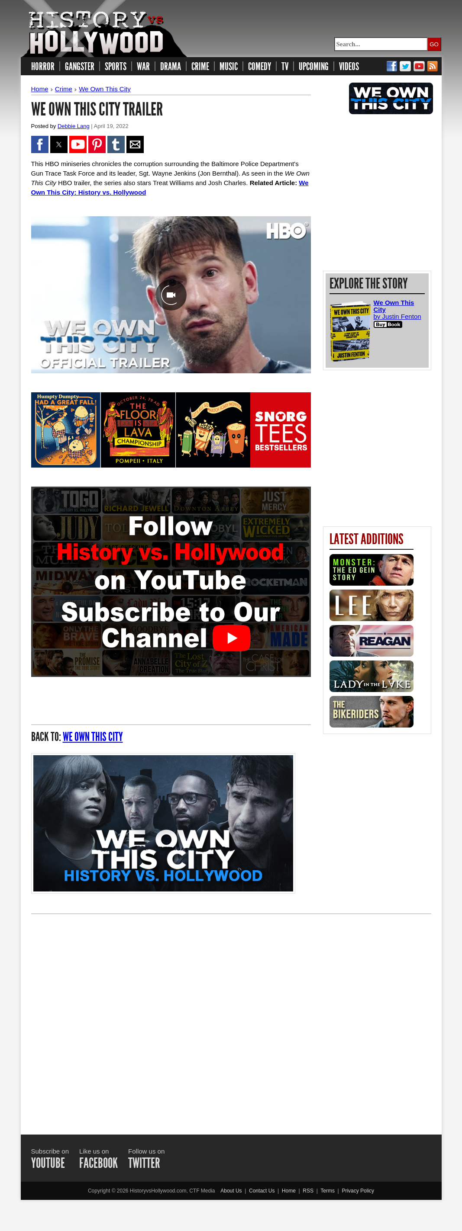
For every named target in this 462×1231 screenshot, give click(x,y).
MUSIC (229, 67)
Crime (63, 89)
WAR (143, 67)
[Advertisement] (231, 1016)
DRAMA (170, 67)
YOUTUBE (48, 1163)
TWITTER (144, 1163)
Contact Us (262, 1191)
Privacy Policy (358, 1191)
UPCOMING (314, 67)
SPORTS (115, 67)
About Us (231, 1191)
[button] (39, 144)
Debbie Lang (74, 126)
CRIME (200, 67)
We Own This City (104, 89)
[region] (378, 192)
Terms (327, 1191)
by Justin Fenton (397, 314)
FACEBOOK (98, 1163)
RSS (308, 1191)
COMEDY (259, 67)
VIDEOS (349, 67)
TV (284, 67)
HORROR (43, 67)
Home (39, 89)
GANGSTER (79, 67)
